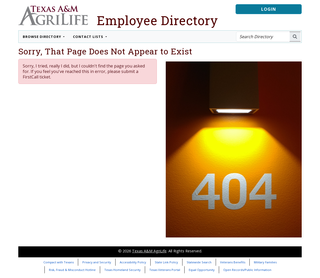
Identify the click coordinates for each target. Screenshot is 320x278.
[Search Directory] (263, 37)
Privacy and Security (96, 262)
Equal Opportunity (202, 270)
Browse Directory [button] (42, 36)
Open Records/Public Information (247, 270)
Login (268, 9)
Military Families (265, 262)
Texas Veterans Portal (164, 270)
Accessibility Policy (133, 262)
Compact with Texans (58, 262)
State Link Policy (166, 262)
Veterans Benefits (232, 262)
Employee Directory (157, 20)
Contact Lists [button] (88, 36)
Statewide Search (199, 262)
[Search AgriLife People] (295, 37)
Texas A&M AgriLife (149, 250)
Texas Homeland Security (122, 270)
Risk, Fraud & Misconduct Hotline (72, 270)
